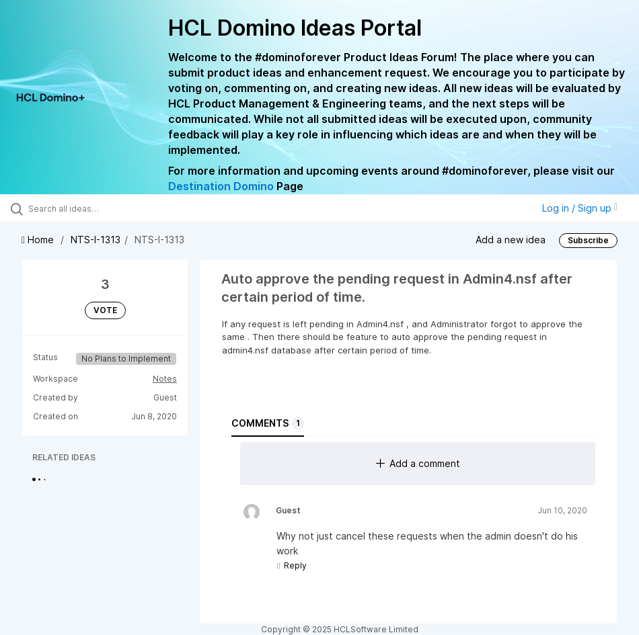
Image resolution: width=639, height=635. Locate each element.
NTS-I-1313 (95, 239)
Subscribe (588, 240)
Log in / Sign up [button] (579, 208)
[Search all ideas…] (91, 208)
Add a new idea (511, 239)
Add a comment (418, 463)
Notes (165, 379)
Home (39, 239)
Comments (267, 423)
